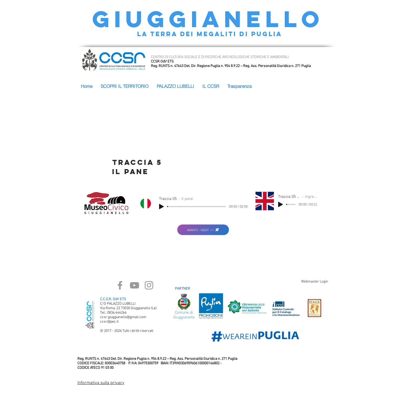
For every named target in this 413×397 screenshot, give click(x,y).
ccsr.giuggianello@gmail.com (123, 317)
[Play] (161, 206)
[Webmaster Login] (314, 281)
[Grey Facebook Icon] (120, 285)
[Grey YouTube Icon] (134, 285)
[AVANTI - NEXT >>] (203, 229)
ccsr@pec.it (109, 321)
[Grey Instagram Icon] (149, 285)
